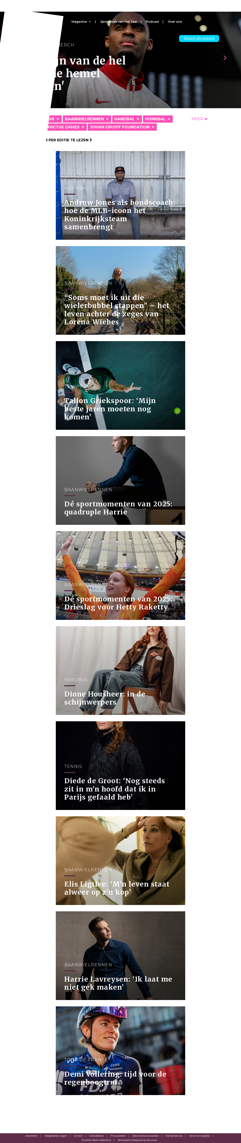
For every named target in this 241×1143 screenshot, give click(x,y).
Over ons (175, 22)
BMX (50, 119)
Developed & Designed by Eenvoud (137, 1140)
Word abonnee (199, 38)
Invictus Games (62, 127)
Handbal (124, 119)
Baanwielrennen (84, 119)
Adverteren (31, 1135)
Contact (78, 1135)
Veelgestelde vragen (56, 1135)
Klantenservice (174, 1135)
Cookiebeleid (96, 1135)
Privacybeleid (117, 1135)
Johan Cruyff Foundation (120, 127)
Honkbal (155, 119)
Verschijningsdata (199, 1135)
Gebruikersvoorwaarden (145, 1135)
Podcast (152, 22)
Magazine (79, 22)
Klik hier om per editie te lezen (57, 140)
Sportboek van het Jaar (118, 22)
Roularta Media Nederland (96, 1140)
